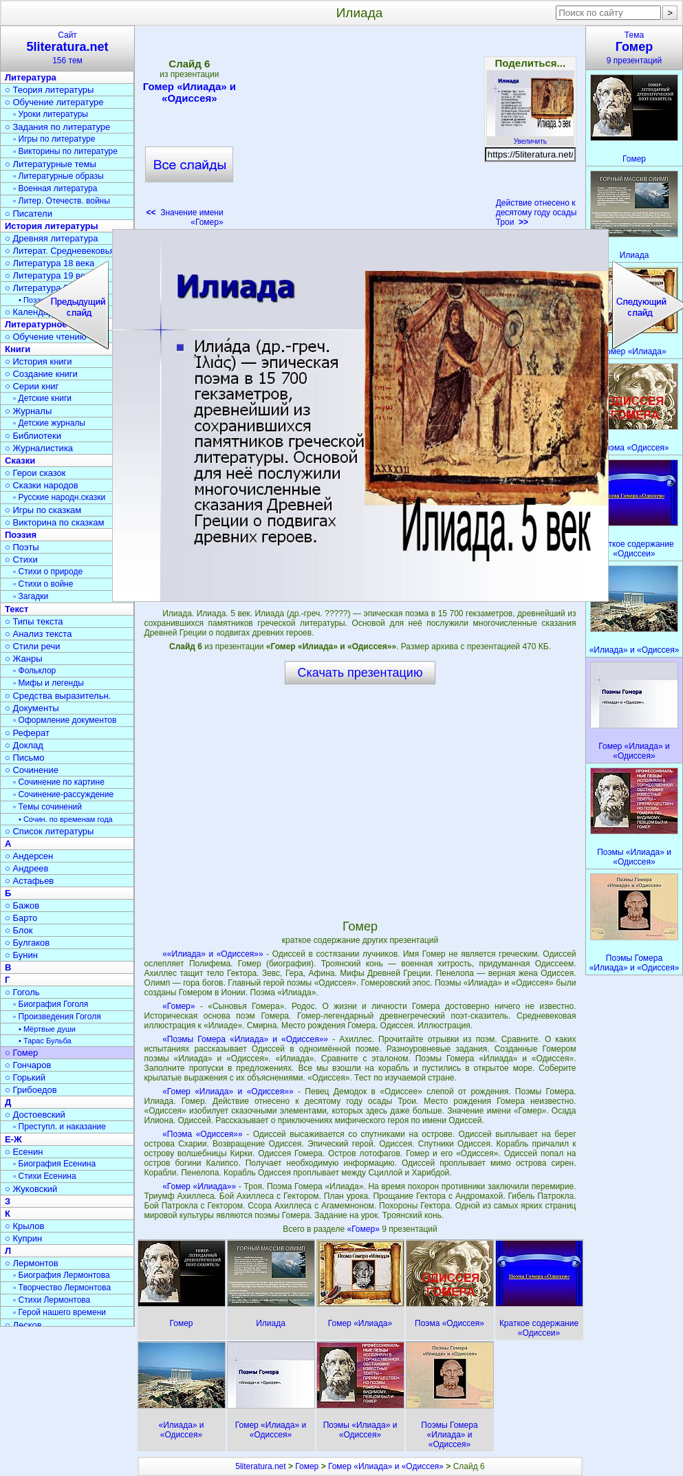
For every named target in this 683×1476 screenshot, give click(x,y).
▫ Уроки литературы (50, 114)
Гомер (306, 1466)
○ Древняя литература (51, 238)
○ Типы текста (34, 621)
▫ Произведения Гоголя (57, 1016)
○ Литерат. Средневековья (60, 251)
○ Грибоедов (31, 1090)
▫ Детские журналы (49, 423)
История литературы (51, 226)
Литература (30, 77)
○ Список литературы (49, 831)
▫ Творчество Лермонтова (62, 1287)
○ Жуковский (31, 1189)
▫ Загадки (30, 596)
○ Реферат (27, 733)
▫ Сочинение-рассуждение (63, 794)
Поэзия (20, 535)
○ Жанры (24, 658)
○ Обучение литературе (54, 102)
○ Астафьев (29, 881)
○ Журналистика (39, 448)
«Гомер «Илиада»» (199, 1186)
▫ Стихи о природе (48, 571)
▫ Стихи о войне (43, 584)
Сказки (20, 460)
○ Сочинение (31, 770)
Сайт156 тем (67, 47)
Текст (16, 609)
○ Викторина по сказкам (54, 522)
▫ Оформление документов (64, 720)
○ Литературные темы (50, 164)
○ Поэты (22, 547)
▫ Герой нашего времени (59, 1312)
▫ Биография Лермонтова (61, 1275)
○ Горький (25, 1077)
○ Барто (21, 918)
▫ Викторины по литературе (65, 151)
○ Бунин (21, 955)
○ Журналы (28, 411)
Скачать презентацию (360, 673)
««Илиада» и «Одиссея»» (212, 954)
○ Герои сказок (35, 473)
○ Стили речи (33, 646)
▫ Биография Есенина (54, 1164)
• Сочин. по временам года (66, 819)
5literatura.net (260, 1466)
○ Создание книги (41, 374)
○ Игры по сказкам (43, 510)
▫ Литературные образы (58, 176)
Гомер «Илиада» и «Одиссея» (189, 92)
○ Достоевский (35, 1114)
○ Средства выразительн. (58, 696)
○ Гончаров (28, 1065)
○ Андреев (27, 868)
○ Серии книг (31, 386)
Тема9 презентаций (634, 47)
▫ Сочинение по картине (59, 782)
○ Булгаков (27, 942)
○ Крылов (24, 1226)
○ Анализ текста (38, 634)
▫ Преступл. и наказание (59, 1126)
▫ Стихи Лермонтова (51, 1300)
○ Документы (31, 708)
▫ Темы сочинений (47, 807)
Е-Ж (13, 1139)
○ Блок (19, 930)
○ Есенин (24, 1152)
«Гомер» (178, 1006)
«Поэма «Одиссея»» (202, 1134)
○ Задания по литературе (57, 127)
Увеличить (530, 137)
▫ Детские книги (42, 398)
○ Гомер (21, 1053)
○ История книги (38, 361)
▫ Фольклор (34, 670)
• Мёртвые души (47, 1029)
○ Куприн (23, 1238)
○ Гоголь (22, 992)
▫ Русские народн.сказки (59, 497)
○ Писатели (28, 213)
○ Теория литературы (49, 90)
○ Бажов (22, 905)
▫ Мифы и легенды (48, 683)
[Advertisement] (359, 130)
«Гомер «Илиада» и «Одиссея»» (227, 1091)
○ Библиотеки (33, 436)
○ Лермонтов (31, 1263)
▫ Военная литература (55, 188)
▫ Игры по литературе (54, 139)
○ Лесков (23, 1325)
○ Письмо (25, 757)
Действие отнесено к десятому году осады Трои (536, 212)
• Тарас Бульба (45, 1041)
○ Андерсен (29, 856)
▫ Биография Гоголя (50, 1004)
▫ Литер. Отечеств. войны (61, 201)
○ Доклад (24, 745)
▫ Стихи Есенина (44, 1176)
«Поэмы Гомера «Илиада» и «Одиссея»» (245, 1039)
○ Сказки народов (41, 485)
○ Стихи (21, 559)
